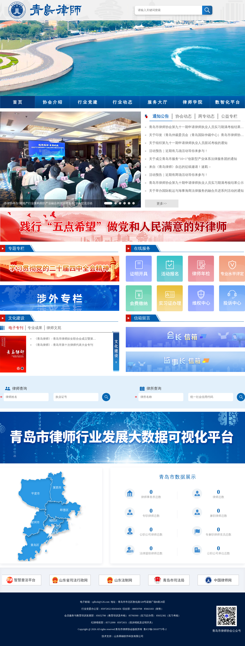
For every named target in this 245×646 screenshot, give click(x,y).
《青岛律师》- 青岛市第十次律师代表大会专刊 (63, 344)
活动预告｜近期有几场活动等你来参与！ (178, 151)
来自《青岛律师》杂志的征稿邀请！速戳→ (180, 166)
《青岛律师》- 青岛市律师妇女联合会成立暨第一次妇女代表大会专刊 (66, 338)
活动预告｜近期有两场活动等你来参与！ (178, 174)
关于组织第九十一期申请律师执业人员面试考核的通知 (188, 143)
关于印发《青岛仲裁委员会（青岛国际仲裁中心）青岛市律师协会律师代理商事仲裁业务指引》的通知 (196, 135)
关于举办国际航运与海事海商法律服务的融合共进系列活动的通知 (196, 190)
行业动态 (123, 102)
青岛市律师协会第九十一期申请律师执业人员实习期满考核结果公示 (196, 127)
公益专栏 (229, 116)
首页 (18, 102)
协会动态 (183, 116)
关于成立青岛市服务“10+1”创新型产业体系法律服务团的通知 (193, 159)
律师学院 (193, 102)
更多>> (162, 203)
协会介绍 (53, 102)
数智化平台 (228, 102)
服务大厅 (158, 102)
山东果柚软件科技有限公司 (128, 636)
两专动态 (206, 116)
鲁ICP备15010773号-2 (155, 629)
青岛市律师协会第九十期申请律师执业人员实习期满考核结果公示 (196, 182)
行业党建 (88, 102)
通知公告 (161, 116)
